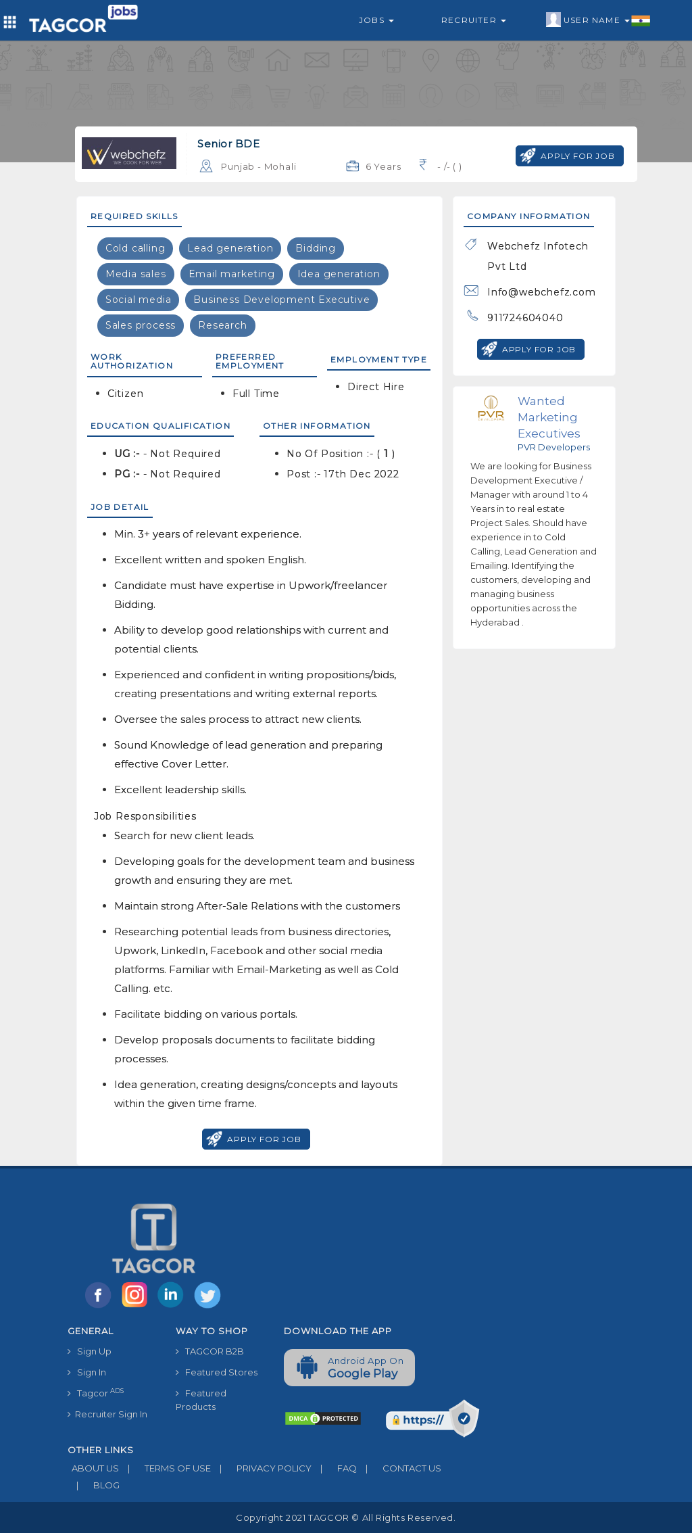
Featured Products (201, 1400)
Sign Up (90, 1351)
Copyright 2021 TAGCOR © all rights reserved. (345, 1517)
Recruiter (473, 20)
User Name (598, 20)
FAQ (334, 1468)
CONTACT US (399, 1468)
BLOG (94, 1485)
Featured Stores (216, 1372)
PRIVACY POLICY (261, 1468)
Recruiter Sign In (107, 1414)
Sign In (87, 1372)
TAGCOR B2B (210, 1351)
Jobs (376, 20)
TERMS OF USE (165, 1468)
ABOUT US (93, 1468)
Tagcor (96, 1392)
